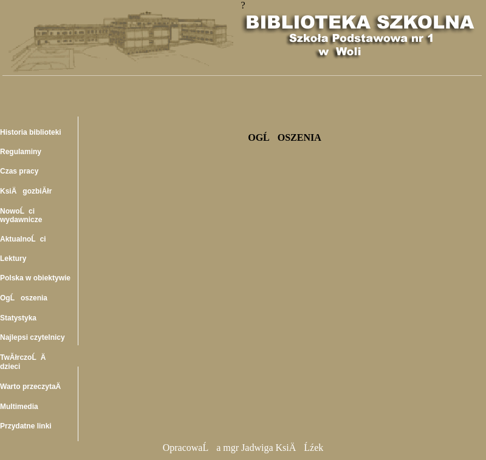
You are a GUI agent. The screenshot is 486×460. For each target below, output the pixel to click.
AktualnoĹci (23, 239)
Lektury (13, 258)
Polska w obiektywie (35, 278)
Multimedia (19, 406)
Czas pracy (19, 171)
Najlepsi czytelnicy (32, 337)
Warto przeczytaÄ (33, 386)
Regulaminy (20, 151)
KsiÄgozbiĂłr (26, 191)
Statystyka (18, 318)
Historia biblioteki (30, 132)
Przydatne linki (26, 426)
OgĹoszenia (23, 298)
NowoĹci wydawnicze (21, 215)
